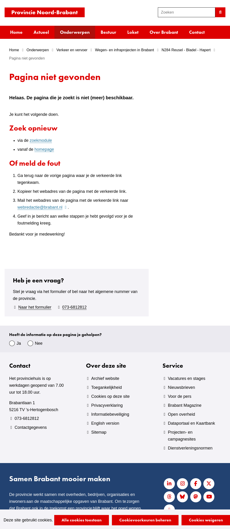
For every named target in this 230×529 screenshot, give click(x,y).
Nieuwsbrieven (181, 387)
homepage (44, 149)
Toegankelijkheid (106, 387)
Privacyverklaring (107, 405)
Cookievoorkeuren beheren (145, 520)
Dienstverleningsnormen (190, 448)
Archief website (105, 378)
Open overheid (181, 414)
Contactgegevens (30, 427)
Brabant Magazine (185, 405)
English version (105, 423)
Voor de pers (179, 396)
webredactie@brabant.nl (42, 207)
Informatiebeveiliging (110, 414)
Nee (39, 343)
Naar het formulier (34, 307)
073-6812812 (74, 307)
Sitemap (98, 432)
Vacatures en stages (186, 378)
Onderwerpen (75, 32)
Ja (19, 343)
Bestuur (108, 32)
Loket (133, 32)
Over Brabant (164, 32)
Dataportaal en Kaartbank (191, 423)
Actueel (41, 32)
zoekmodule (41, 140)
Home (16, 32)
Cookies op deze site (110, 396)
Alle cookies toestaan (82, 520)
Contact (197, 32)
